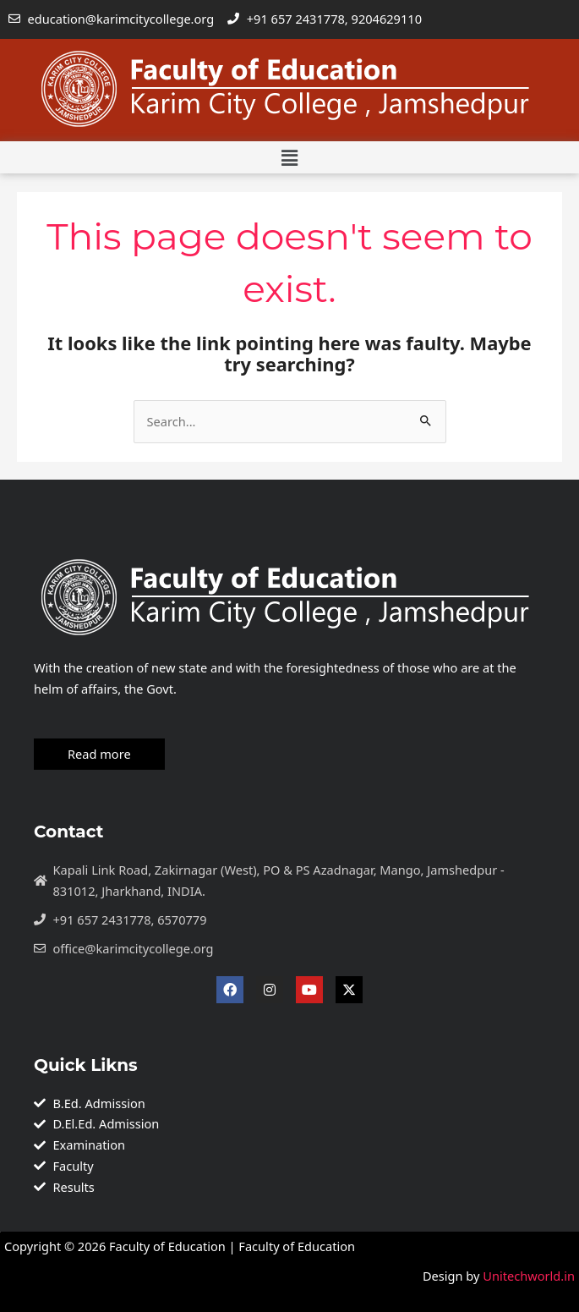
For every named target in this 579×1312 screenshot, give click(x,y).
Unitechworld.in (527, 1274)
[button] (289, 157)
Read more (99, 752)
